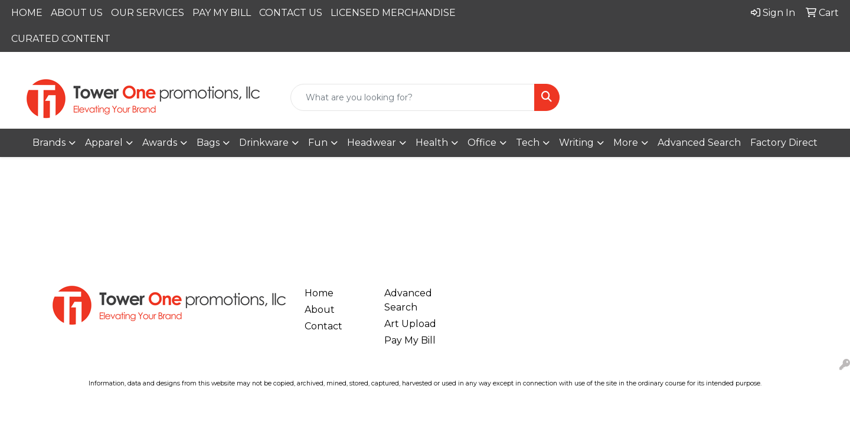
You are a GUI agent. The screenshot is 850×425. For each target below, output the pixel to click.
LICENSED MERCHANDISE (393, 12)
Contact (323, 326)
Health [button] (432, 142)
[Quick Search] (412, 97)
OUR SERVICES (147, 12)
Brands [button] (49, 142)
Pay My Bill (410, 340)
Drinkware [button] (264, 142)
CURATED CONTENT (60, 38)
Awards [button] (159, 142)
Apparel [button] (104, 142)
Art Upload (410, 323)
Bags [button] (208, 142)
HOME (26, 12)
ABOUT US (77, 12)
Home (319, 293)
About (320, 309)
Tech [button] (528, 142)
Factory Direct (784, 142)
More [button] (625, 142)
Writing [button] (576, 142)
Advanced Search (699, 142)
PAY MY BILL (221, 12)
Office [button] (482, 142)
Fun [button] (318, 142)
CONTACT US (290, 12)
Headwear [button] (371, 142)
